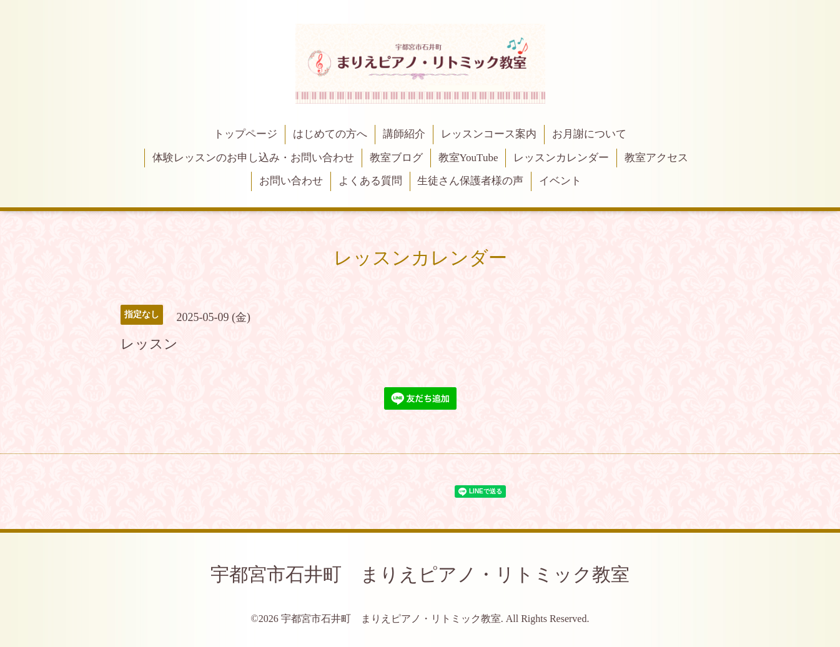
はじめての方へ (330, 134)
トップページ (245, 134)
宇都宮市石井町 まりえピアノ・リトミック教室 (420, 574)
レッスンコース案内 (488, 134)
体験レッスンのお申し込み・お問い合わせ (253, 158)
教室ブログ (396, 158)
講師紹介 (404, 134)
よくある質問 (370, 181)
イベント (560, 181)
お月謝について (589, 134)
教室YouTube (468, 158)
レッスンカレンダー (561, 158)
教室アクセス (656, 158)
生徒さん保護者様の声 (470, 181)
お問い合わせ (291, 181)
